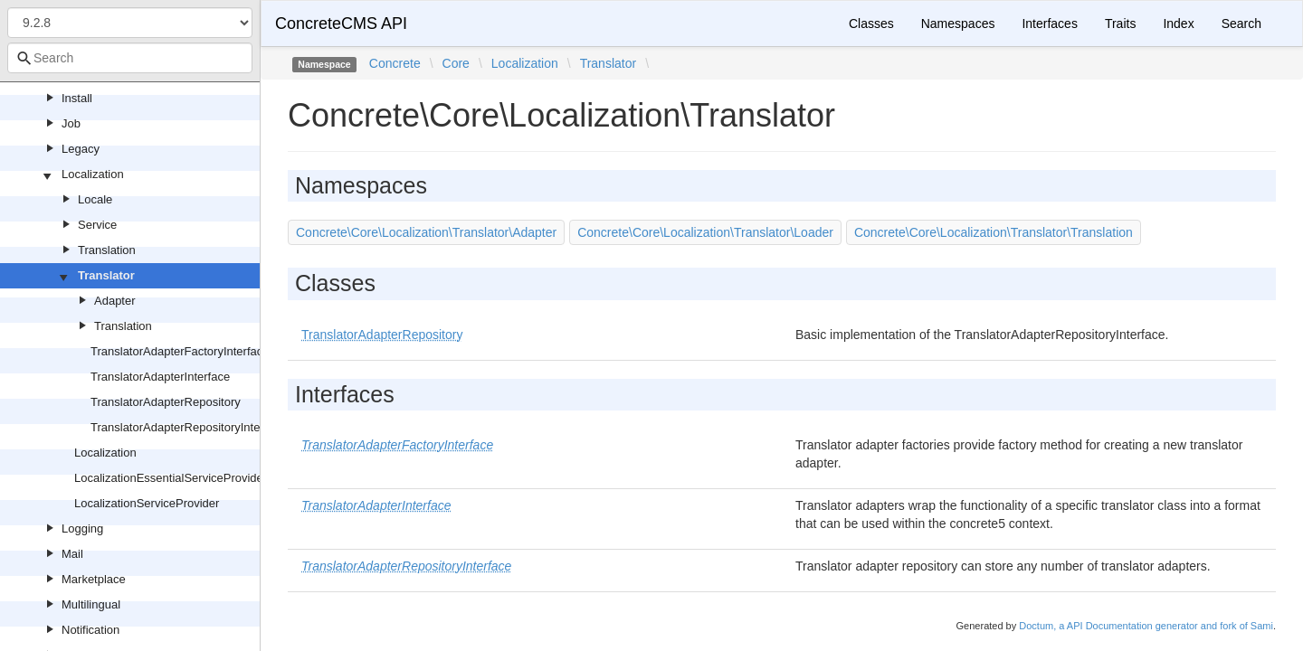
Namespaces (958, 23)
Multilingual (91, 604)
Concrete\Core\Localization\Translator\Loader (705, 232)
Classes (871, 23)
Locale (95, 199)
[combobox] (129, 57)
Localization (93, 174)
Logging (82, 528)
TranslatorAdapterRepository (165, 402)
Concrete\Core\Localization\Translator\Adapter (426, 232)
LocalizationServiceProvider (146, 503)
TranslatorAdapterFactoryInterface (180, 351)
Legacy (81, 149)
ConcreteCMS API (341, 23)
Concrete (395, 63)
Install (77, 98)
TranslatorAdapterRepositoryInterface (188, 427)
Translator (106, 275)
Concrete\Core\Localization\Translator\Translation (993, 232)
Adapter (115, 300)
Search (1241, 23)
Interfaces (1049, 23)
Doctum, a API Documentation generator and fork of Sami (1146, 625)
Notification (90, 630)
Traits (1120, 23)
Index (1178, 23)
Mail (72, 554)
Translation (107, 250)
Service (97, 224)
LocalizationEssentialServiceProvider (170, 478)
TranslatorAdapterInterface (160, 376)
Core (456, 63)
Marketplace (94, 579)
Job (71, 123)
